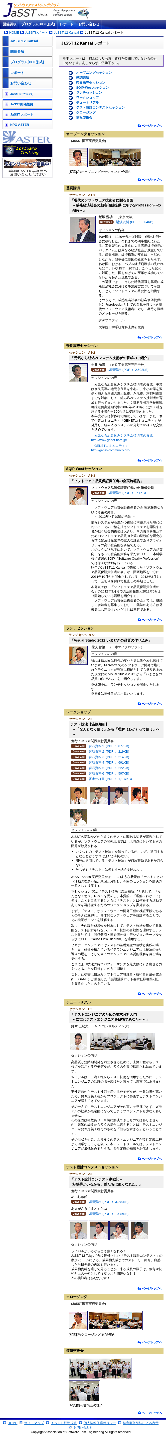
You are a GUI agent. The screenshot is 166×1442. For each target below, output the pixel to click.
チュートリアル (87, 102)
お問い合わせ (88, 24)
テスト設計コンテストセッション (100, 107)
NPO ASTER (19, 125)
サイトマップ (34, 1423)
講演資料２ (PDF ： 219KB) (109, 751)
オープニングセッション (94, 72)
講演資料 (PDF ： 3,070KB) (109, 1202)
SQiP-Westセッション (92, 87)
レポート (67, 24)
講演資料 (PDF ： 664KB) (134, 222)
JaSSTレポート (36, 32)
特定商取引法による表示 (141, 1423)
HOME (14, 32)
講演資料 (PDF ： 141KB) (127, 493)
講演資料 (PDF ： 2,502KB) (129, 370)
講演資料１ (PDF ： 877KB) (109, 746)
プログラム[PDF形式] (38, 24)
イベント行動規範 (64, 1423)
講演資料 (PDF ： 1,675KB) (109, 1214)
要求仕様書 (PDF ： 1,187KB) (110, 779)
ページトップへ (150, 126)
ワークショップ (87, 97)
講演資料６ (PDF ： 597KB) (109, 773)
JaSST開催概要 (21, 104)
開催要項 (9, 24)
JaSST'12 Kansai (66, 32)
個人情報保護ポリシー (100, 1423)
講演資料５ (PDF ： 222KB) (109, 768)
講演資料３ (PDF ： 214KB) (109, 757)
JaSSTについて (21, 94)
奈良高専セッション (90, 82)
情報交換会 (84, 117)
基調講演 (82, 77)
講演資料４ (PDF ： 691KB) (109, 762)
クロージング (86, 112)
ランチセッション (89, 92)
